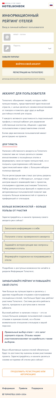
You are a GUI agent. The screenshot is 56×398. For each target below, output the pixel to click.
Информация (8, 388)
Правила (23, 388)
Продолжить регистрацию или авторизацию (28, 373)
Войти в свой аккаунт (28, 63)
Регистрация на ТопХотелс (28, 72)
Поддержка (37, 388)
